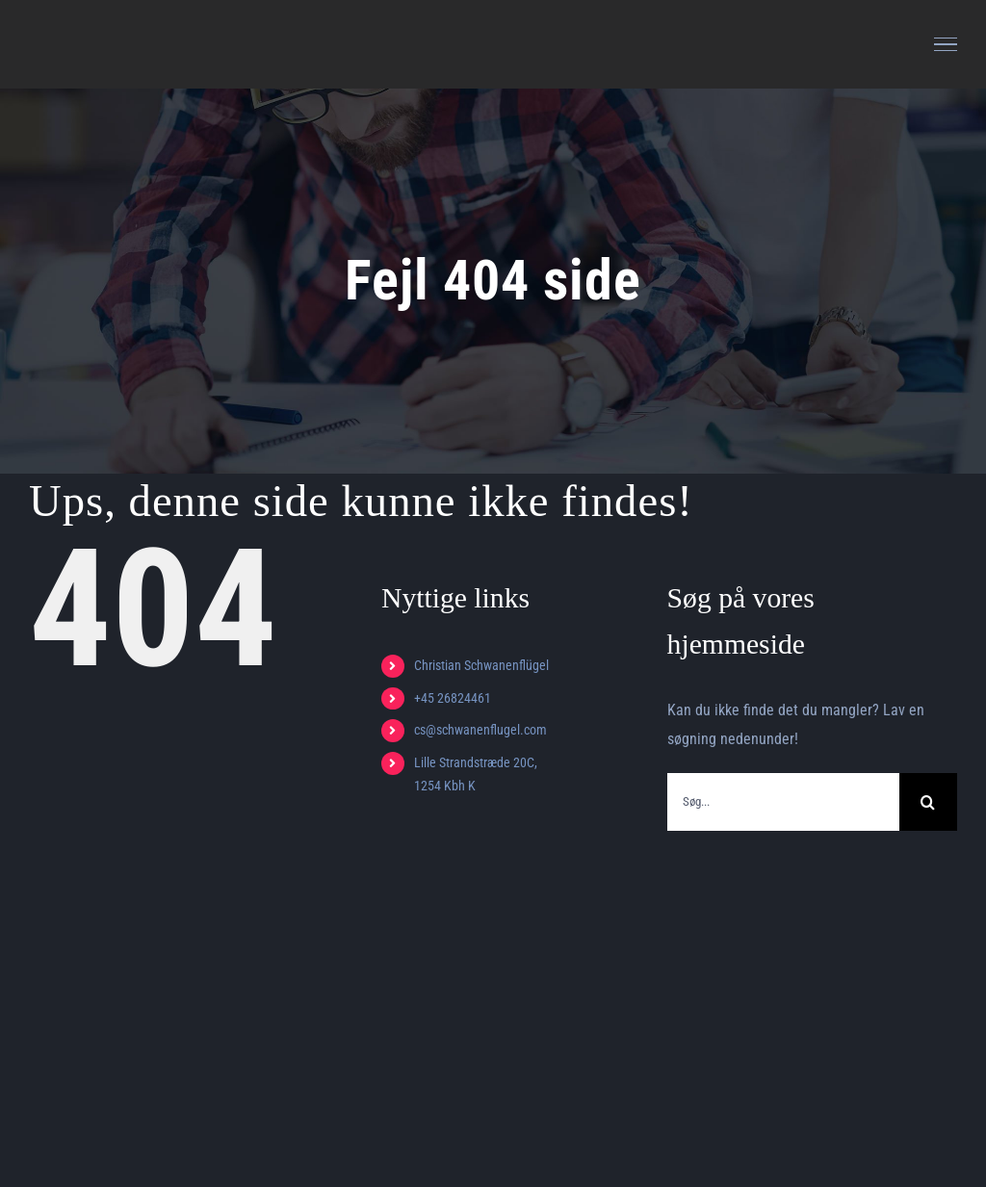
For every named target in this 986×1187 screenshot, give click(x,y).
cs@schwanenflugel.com (480, 729)
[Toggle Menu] (946, 44)
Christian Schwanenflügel (481, 665)
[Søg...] (783, 802)
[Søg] (928, 802)
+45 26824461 (452, 698)
